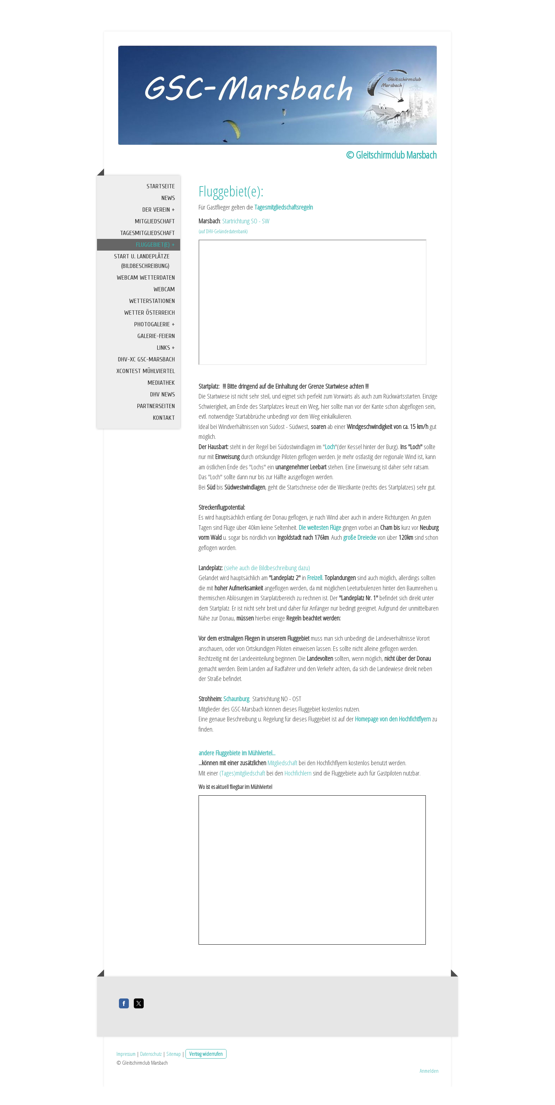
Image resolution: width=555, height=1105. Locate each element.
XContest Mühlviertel (145, 392)
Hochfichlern (298, 794)
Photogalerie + (154, 345)
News (168, 219)
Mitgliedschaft (155, 242)
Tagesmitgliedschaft (147, 254)
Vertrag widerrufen (206, 1071)
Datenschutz (151, 1071)
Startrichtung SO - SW (245, 242)
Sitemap (173, 1071)
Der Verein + (158, 231)
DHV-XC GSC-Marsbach (146, 380)
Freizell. (315, 599)
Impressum (126, 1071)
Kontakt (164, 439)
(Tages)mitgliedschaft (242, 794)
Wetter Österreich (149, 334)
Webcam (164, 310)
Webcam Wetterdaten (146, 299)
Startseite (161, 207)
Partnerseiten (156, 427)
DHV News (162, 415)
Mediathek (161, 404)
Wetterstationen (152, 322)
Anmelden (429, 1088)
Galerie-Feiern (156, 357)
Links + (166, 369)
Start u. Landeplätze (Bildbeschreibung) (142, 282)
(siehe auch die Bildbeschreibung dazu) (267, 589)
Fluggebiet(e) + (155, 266)
